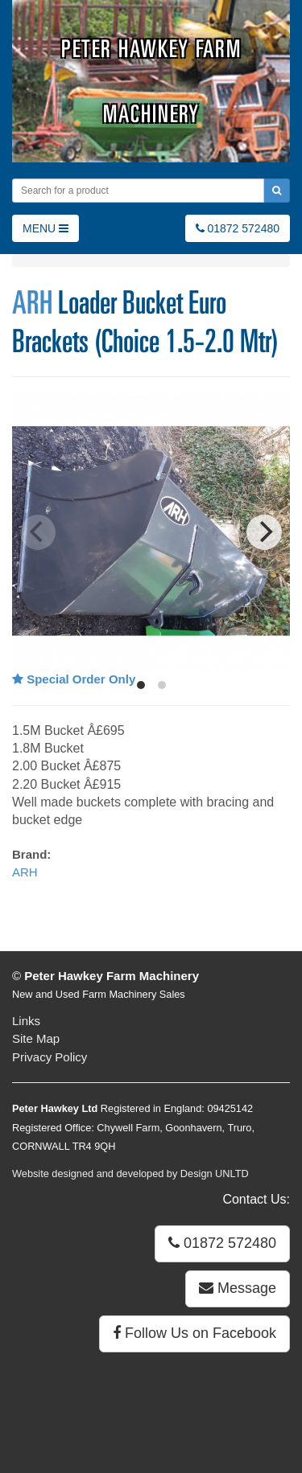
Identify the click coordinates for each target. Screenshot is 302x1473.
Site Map (36, 1038)
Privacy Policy (49, 1057)
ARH (32, 302)
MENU (45, 228)
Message (237, 1288)
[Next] (264, 532)
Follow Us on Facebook (194, 1333)
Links (26, 1021)
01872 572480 (237, 228)
